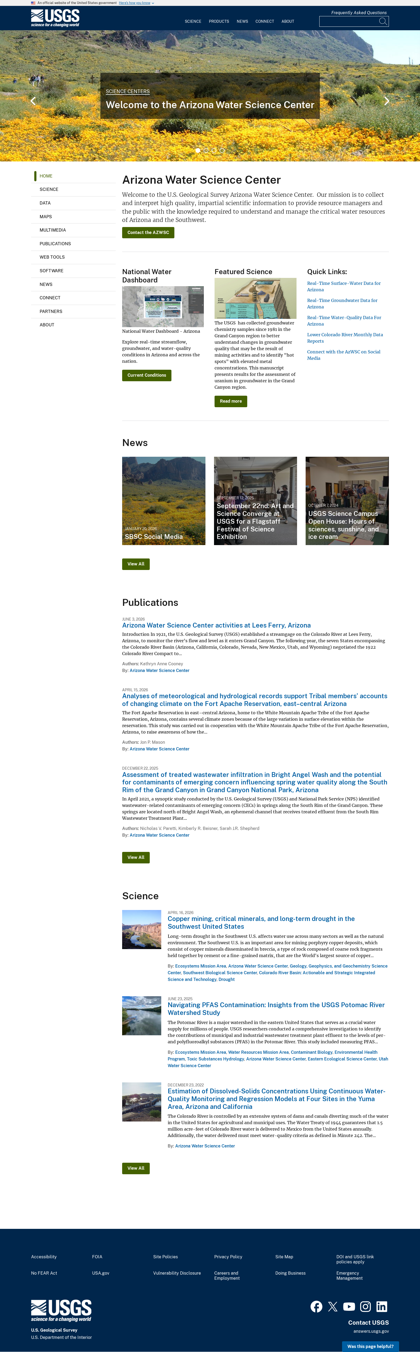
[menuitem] (193, 18)
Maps (46, 216)
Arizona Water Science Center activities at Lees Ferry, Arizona (216, 625)
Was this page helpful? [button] (370, 1346)
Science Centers (128, 91)
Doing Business (290, 1273)
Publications (55, 243)
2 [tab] (206, 150)
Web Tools (52, 257)
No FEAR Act (44, 1273)
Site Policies (165, 1257)
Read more (231, 401)
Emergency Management (349, 1276)
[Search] (383, 21)
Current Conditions (147, 375)
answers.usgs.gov (371, 1331)
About (288, 21)
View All (136, 564)
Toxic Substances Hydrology (215, 1059)
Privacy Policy (228, 1257)
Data (45, 203)
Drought (227, 979)
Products (219, 21)
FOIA (97, 1257)
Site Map (284, 1257)
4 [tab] (222, 150)
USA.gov (100, 1273)
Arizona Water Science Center (159, 670)
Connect (265, 21)
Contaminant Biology (311, 1052)
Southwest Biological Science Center (220, 972)
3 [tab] (214, 150)
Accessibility (44, 1257)
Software (51, 270)
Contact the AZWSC (148, 232)
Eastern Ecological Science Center (342, 1059)
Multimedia (53, 230)
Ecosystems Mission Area (200, 966)
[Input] (354, 21)
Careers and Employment (227, 1276)
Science (193, 21)
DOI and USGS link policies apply (355, 1259)
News (242, 21)
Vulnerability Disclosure (177, 1273)
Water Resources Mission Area (258, 1052)
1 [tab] (198, 150)
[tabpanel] (210, 95)
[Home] (55, 25)
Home (46, 176)
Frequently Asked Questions (359, 12)
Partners (51, 311)
